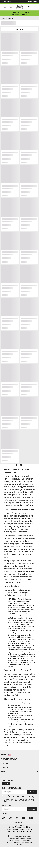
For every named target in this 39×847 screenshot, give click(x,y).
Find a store (6, 805)
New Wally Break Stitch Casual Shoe (19, 827)
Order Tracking (7, 2)
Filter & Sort (19, 29)
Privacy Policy (12, 799)
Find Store (31, 809)
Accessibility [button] (32, 2)
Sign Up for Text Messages (11, 788)
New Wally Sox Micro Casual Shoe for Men (19, 829)
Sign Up (5, 784)
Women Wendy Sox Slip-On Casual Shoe (19, 831)
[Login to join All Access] (19, 12)
